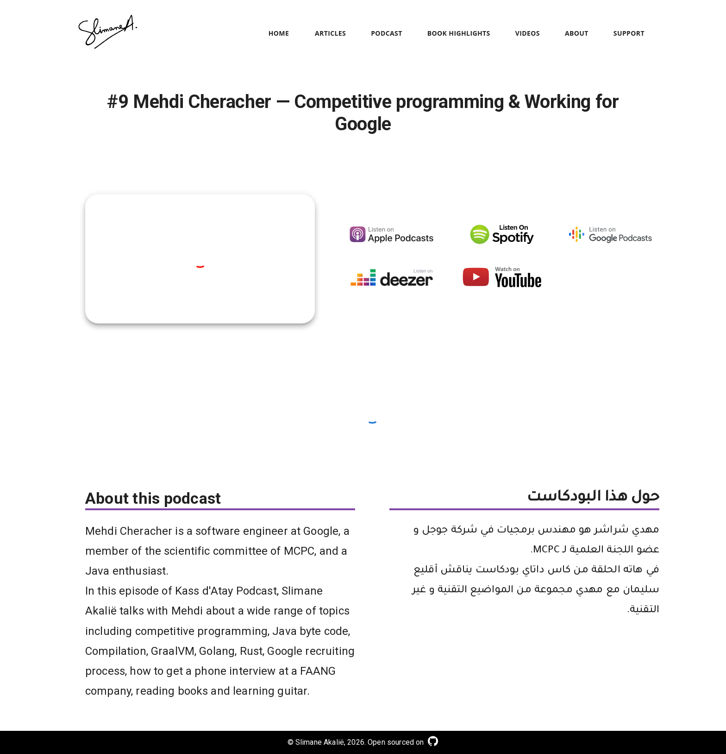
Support (629, 33)
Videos (528, 33)
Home (279, 33)
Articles (330, 33)
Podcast (386, 33)
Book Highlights (459, 33)
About (576, 33)
